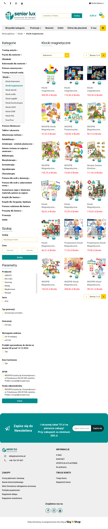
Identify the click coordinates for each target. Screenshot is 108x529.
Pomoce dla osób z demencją (16, 178)
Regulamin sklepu (9, 494)
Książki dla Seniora (11, 197)
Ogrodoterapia (8, 169)
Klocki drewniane (13, 81)
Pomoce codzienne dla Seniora (16, 206)
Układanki (6, 59)
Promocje (35, 28)
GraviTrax (10, 120)
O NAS (58, 455)
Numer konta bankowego (12, 482)
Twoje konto (61, 478)
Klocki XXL (10, 116)
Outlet (60, 28)
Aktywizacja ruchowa (12, 135)
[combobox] (55, 55)
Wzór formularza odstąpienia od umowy (19, 486)
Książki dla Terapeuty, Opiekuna (16, 202)
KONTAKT (60, 459)
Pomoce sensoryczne (12, 68)
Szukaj (20, 257)
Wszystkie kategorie (15, 28)
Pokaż (19, 401)
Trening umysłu (10, 50)
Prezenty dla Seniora (12, 211)
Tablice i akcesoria (10, 130)
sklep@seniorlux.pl (17, 456)
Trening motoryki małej (12, 72)
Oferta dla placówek (77, 28)
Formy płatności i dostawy (13, 478)
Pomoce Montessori (11, 126)
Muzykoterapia (9, 160)
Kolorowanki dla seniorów (14, 63)
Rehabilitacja (8, 139)
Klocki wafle (11, 94)
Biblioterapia (7, 156)
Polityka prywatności (11, 490)
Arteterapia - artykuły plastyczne (18, 144)
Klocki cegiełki (11, 98)
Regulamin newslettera (12, 498)
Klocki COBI (10, 111)
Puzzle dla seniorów (12, 55)
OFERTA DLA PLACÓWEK (66, 463)
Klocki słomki (11, 90)
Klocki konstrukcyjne (14, 103)
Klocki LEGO (11, 107)
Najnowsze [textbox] (47, 55)
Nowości (49, 28)
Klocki (6, 77)
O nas (93, 28)
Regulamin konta (63, 482)
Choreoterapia (8, 174)
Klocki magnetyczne (14, 86)
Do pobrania (61, 467)
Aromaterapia (8, 165)
